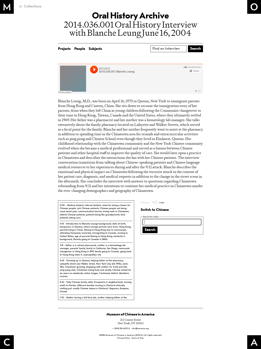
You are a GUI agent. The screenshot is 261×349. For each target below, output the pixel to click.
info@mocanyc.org (140, 329)
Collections (33, 6)
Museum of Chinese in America (130, 314)
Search (150, 230)
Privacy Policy (123, 338)
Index (161, 203)
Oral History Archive (130, 16)
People (79, 49)
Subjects (95, 49)
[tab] (96, 211)
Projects (64, 49)
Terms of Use (137, 338)
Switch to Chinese (155, 210)
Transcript (145, 203)
